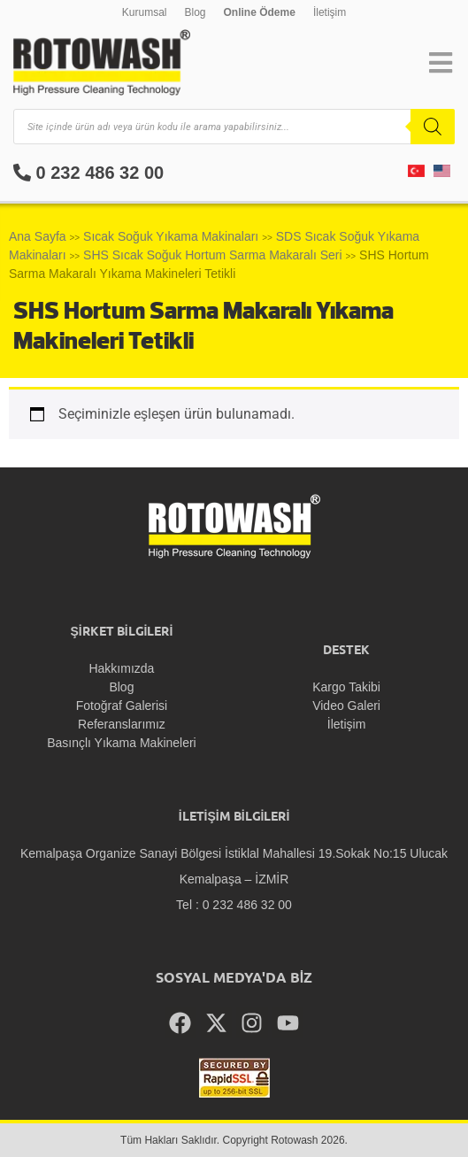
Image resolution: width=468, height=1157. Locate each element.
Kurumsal (144, 12)
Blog (194, 12)
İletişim (329, 12)
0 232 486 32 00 (88, 172)
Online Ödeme (259, 12)
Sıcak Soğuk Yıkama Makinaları (170, 236)
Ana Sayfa (37, 236)
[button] (440, 62)
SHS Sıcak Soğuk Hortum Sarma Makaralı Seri (212, 255)
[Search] (432, 126)
